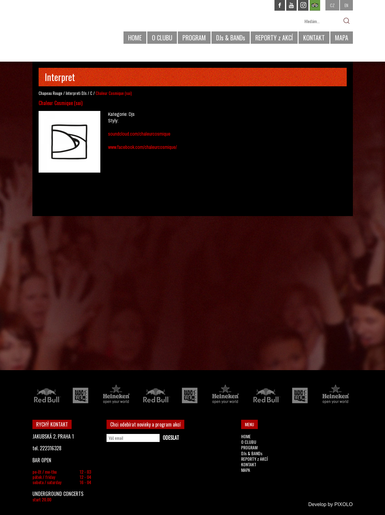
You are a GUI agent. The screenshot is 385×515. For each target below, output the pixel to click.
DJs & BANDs (230, 37)
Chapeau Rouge (50, 93)
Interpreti (73, 93)
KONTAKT (314, 37)
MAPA (341, 37)
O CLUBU (162, 37)
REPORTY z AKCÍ (274, 37)
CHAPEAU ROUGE (66, 24)
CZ (332, 5)
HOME (135, 37)
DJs (84, 93)
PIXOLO (343, 504)
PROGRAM (194, 37)
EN (346, 5)
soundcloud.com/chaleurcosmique (139, 133)
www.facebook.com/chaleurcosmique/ (142, 147)
